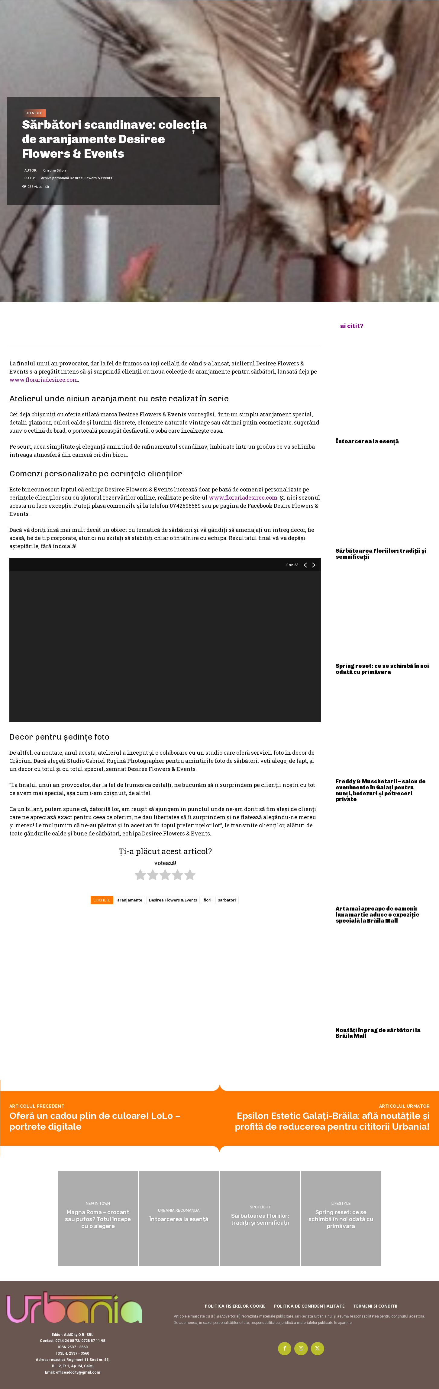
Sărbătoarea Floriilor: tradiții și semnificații (381, 554)
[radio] (140, 875)
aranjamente (129, 900)
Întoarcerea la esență (367, 441)
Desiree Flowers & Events (173, 900)
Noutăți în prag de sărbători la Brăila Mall (378, 1033)
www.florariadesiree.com (43, 379)
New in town (98, 1203)
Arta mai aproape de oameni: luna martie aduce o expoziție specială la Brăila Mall (377, 914)
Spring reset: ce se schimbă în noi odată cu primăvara (382, 669)
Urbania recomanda (179, 1210)
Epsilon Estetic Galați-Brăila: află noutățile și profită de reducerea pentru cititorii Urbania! (332, 1121)
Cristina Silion (54, 170)
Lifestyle (34, 113)
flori (207, 900)
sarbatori (227, 900)
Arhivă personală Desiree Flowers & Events (76, 177)
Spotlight (260, 1207)
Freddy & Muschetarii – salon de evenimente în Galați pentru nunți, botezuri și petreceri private (381, 790)
